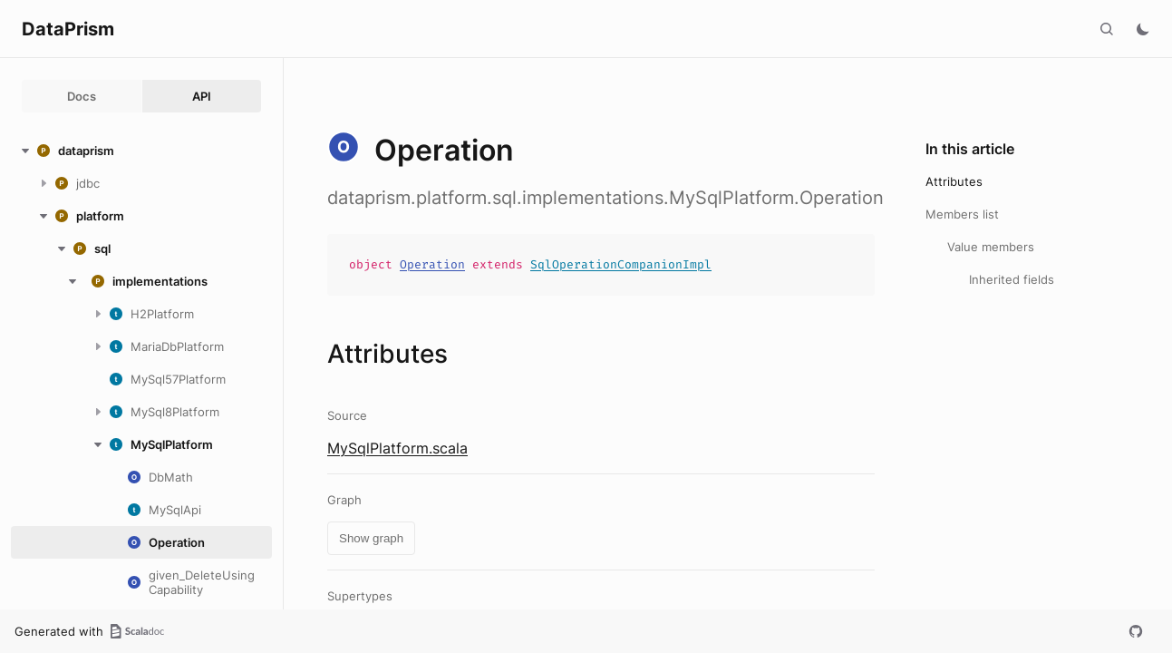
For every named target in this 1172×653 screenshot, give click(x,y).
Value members (990, 246)
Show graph (371, 538)
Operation (432, 264)
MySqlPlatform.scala (397, 448)
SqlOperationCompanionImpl (621, 264)
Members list (962, 214)
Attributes (954, 181)
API (201, 96)
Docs (81, 96)
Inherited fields (1011, 279)
